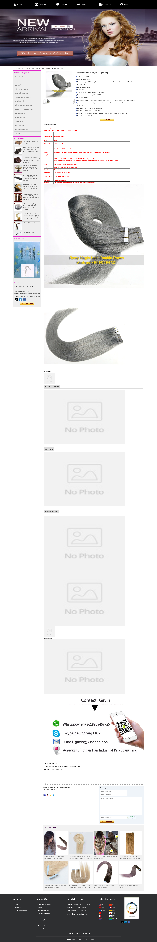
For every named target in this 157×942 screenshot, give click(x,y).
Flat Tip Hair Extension (23, 97)
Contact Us (106, 5)
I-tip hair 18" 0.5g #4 (29, 225)
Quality (83, 5)
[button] (75, 64)
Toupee (17, 133)
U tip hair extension (22, 93)
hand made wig (20, 125)
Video (126, 5)
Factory (17, 905)
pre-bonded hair (20, 113)
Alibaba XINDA (87, 933)
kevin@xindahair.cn (80, 914)
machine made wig (21, 129)
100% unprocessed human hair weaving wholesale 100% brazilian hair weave (31, 151)
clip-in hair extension (22, 81)
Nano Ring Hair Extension (24, 109)
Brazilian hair (19, 101)
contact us (18, 908)
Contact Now (27, 303)
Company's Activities (21, 911)
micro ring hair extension (24, 105)
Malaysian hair (20, 117)
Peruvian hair (20, 121)
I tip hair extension (21, 89)
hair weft (18, 85)
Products (63, 5)
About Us (42, 5)
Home (19, 5)
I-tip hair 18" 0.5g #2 (29, 235)
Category (20, 68)
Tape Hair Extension (31, 68)
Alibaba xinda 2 (74, 933)
